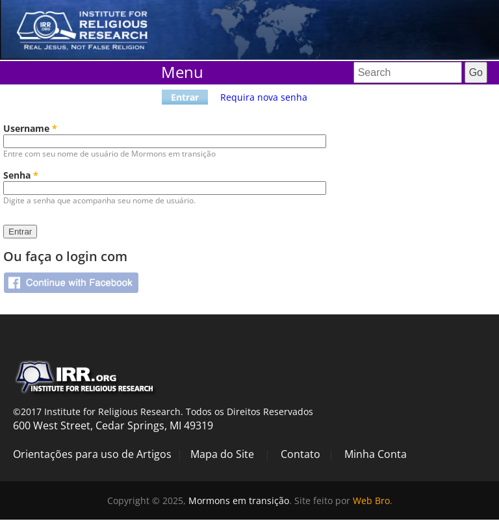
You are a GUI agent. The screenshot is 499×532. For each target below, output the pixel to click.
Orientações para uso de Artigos (92, 454)
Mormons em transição (238, 500)
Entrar (185, 97)
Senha (20, 175)
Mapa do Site (222, 454)
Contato (300, 454)
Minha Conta (375, 454)
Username (30, 128)
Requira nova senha (263, 97)
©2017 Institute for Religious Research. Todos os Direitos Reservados (163, 411)
